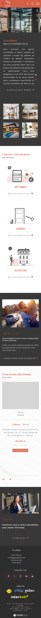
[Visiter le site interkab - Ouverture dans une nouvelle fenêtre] (19, 596)
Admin (22, 608)
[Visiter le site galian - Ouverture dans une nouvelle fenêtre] (29, 591)
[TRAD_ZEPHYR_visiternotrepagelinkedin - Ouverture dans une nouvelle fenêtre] (26, 576)
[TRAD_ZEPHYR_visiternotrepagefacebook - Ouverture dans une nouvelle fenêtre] (8, 576)
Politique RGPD (18, 610)
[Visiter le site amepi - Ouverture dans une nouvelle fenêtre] (18, 590)
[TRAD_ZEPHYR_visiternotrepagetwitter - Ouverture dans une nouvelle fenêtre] (14, 576)
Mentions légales (14, 608)
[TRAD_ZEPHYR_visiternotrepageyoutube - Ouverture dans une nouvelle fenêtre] (32, 576)
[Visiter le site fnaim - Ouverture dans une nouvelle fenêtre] (9, 591)
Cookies (26, 610)
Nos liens (28, 608)
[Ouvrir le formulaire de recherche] (32, 4)
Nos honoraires (16, 607)
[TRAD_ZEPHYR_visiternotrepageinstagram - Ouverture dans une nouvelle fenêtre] (20, 576)
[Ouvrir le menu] (37, 4)
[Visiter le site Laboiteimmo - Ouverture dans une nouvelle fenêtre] (20, 614)
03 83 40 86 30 (16, 555)
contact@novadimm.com (16, 557)
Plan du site (25, 607)
